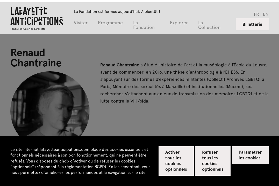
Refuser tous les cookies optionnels (213, 160)
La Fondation (144, 25)
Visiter (81, 23)
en (266, 14)
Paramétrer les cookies (250, 155)
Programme (110, 23)
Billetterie (252, 24)
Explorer (179, 23)
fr (256, 14)
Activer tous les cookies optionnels (176, 160)
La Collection (209, 25)
